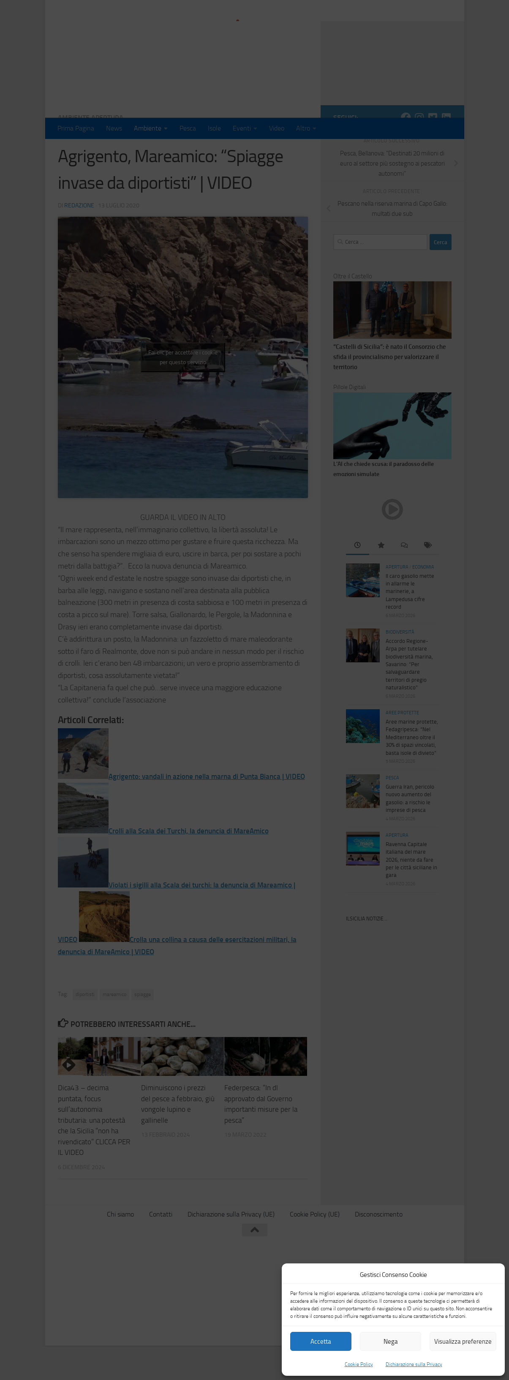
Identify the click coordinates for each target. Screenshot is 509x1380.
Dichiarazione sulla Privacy (414, 1364)
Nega (391, 1341)
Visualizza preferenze (463, 1341)
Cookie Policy (359, 1364)
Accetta (320, 1341)
